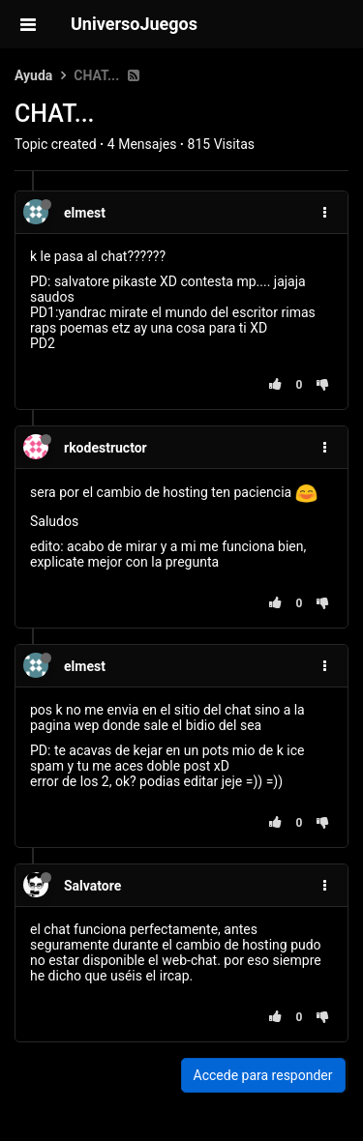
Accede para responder (263, 1075)
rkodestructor (105, 447)
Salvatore (92, 885)
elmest (85, 212)
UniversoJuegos (134, 24)
